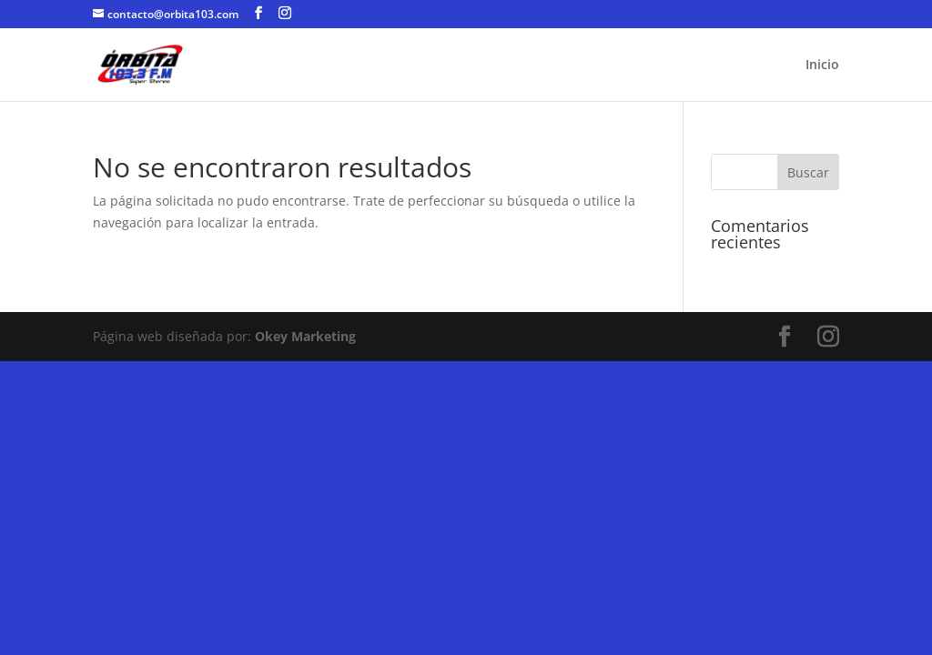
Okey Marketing (305, 336)
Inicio (822, 65)
